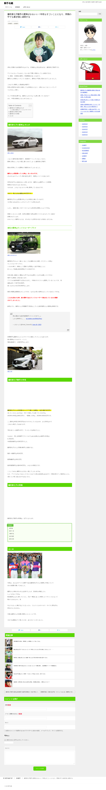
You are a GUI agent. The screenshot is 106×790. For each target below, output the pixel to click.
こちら (93, 49)
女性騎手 (16, 23)
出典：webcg (10, 153)
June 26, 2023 (36, 324)
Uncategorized (86, 148)
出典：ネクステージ (12, 255)
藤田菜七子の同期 (14, 113)
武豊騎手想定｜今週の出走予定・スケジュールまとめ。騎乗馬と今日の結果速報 (58, 692)
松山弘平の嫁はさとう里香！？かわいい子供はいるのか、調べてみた (29, 673)
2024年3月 (85, 134)
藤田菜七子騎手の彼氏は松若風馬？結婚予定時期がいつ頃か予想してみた (23, 692)
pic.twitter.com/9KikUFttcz (34, 318)
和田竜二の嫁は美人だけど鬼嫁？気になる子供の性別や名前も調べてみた (31, 657)
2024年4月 (85, 132)
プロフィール (8, 7)
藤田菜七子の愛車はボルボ (17, 108)
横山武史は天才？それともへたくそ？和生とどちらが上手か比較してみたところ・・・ (34, 649)
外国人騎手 (85, 153)
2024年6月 (85, 126)
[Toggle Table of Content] (29, 105)
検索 (80, 11)
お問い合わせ (26, 7)
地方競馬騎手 (85, 150)
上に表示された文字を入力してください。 (17, 740)
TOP (9, 778)
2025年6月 (85, 124)
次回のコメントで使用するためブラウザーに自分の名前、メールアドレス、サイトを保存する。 (35, 730)
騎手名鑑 (9, 3)
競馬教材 (17, 7)
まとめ (11, 115)
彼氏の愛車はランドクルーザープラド (21, 109)
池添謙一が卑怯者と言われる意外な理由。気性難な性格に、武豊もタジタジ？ (32, 682)
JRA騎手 (10, 23)
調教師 (84, 158)
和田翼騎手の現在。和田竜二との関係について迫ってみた (27, 641)
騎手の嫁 (84, 161)
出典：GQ (9, 371)
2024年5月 (85, 129)
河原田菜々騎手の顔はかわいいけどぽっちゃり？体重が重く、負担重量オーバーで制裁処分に (35, 665)
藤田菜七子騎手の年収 (16, 111)
